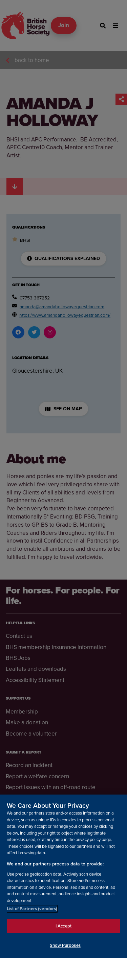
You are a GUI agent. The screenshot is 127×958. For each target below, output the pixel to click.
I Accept (63, 926)
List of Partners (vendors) (32, 908)
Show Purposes (65, 945)
